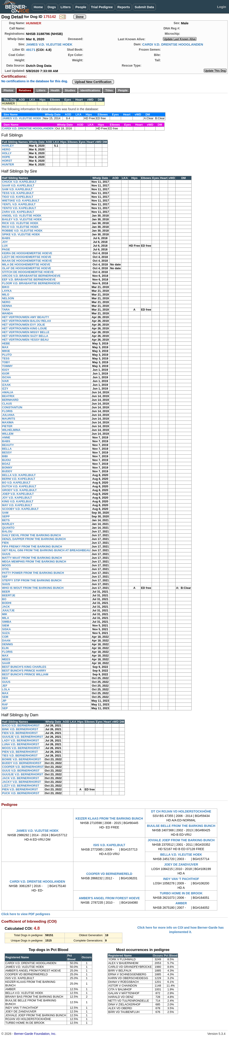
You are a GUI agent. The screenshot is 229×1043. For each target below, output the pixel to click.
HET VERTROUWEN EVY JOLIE (23, 324)
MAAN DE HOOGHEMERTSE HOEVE (27, 260)
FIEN (5, 542)
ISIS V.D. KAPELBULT (109, 845)
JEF (4, 685)
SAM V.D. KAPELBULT (17, 189)
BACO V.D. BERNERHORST (21, 725)
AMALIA (7, 392)
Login (221, 7)
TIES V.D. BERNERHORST (20, 755)
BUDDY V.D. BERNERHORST (21, 763)
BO (4, 599)
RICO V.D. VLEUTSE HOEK (20, 227)
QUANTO (8, 527)
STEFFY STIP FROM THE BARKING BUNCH (31, 580)
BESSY (7, 452)
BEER (6, 591)
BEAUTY (8, 445)
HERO (6, 149)
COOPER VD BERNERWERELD (109, 874)
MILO (5, 294)
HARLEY (8, 145)
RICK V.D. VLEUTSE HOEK (20, 223)
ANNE (6, 437)
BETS (6, 520)
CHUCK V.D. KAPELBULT (19, 181)
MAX (5, 347)
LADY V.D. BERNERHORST (20, 740)
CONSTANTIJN (12, 407)
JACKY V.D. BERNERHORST (21, 782)
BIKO (5, 287)
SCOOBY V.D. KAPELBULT (20, 509)
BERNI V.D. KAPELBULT (18, 478)
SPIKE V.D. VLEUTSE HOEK (21, 234)
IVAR (5, 381)
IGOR (5, 373)
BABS (6, 238)
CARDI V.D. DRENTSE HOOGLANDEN (172, 44)
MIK (4, 614)
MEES (6, 659)
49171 (30, 50)
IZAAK (6, 384)
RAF (5, 704)
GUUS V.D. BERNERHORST (20, 770)
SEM (5, 697)
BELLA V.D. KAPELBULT (19, 475)
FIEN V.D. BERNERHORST (20, 733)
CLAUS (7, 403)
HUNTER (8, 164)
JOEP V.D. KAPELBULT (18, 494)
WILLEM (7, 433)
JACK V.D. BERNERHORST (20, 778)
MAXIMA (8, 422)
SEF (5, 576)
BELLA (7, 448)
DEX (5, 678)
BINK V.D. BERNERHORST (20, 729)
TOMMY (7, 366)
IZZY (5, 388)
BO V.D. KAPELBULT (16, 482)
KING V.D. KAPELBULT (17, 501)
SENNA (7, 305)
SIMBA (6, 621)
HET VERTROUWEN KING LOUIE (24, 328)
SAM (5, 512)
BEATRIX (8, 396)
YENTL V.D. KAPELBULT (18, 204)
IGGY (5, 369)
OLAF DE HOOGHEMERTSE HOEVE (26, 268)
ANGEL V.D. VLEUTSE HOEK (21, 215)
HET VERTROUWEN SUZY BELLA (25, 336)
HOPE (6, 157)
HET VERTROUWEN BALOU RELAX (26, 321)
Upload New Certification (93, 82)
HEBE (6, 343)
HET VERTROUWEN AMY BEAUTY (25, 317)
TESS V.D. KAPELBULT (18, 193)
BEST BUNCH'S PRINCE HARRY (24, 670)
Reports (123, 7)
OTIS (5, 569)
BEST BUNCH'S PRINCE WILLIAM (25, 674)
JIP (4, 700)
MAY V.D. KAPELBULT (17, 505)
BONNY (7, 467)
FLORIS (7, 411)
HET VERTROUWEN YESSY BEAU (25, 339)
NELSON (8, 298)
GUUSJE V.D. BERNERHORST (22, 736)
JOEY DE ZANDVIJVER (181, 864)
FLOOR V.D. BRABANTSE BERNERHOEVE (31, 283)
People (80, 7)
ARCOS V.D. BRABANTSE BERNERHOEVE (31, 275)
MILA (5, 618)
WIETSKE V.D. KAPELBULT (20, 200)
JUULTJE (8, 610)
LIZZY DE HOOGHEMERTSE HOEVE (26, 257)
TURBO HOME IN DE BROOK (181, 893)
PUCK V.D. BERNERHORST (20, 793)
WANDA (7, 313)
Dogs (52, 7)
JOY (5, 242)
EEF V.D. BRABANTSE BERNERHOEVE (29, 279)
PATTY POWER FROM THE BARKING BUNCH (33, 572)
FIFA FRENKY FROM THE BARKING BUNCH (32, 546)
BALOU (7, 531)
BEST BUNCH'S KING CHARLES (24, 666)
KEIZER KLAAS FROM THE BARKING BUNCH (109, 818)
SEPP (6, 516)
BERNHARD (10, 399)
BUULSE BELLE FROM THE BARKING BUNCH (181, 826)
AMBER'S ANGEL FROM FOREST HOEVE (109, 898)
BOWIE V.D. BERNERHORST (21, 759)
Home (38, 7)
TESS (6, 358)
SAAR (6, 663)
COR (5, 636)
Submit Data (144, 7)
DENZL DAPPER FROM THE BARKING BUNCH (34, 539)
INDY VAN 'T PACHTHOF (181, 879)
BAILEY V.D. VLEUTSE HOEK (22, 219)
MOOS (6, 565)
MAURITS (8, 418)
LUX (5, 245)
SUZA (6, 633)
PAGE (6, 249)
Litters (66, 7)
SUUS (6, 584)
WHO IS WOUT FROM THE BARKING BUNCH (32, 588)
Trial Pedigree (102, 7)
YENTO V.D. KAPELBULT (19, 208)
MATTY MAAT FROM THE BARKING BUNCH (32, 557)
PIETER (7, 426)
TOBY (6, 362)
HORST (7, 160)
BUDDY (7, 471)
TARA (6, 309)
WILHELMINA (11, 430)
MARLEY (8, 524)
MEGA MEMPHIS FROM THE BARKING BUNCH (34, 561)
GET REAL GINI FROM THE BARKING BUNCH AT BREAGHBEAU (46, 550)
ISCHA (6, 377)
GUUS (6, 554)
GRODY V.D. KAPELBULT (19, 490)
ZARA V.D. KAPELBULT (18, 211)
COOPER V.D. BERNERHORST (23, 766)
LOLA (6, 689)
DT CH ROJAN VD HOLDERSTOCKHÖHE (181, 811)
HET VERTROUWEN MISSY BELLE (25, 332)
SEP (5, 708)
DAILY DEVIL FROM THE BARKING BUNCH (31, 535)
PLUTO (7, 354)
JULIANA (8, 415)
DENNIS (7, 644)
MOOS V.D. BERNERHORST (21, 748)
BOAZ (6, 463)
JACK (6, 606)
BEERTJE (8, 595)
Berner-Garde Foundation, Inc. (35, 1033)
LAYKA (7, 290)
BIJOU (6, 460)
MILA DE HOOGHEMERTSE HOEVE (26, 264)
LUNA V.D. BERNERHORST (20, 744)
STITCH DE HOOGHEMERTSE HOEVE (28, 272)
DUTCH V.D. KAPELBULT (19, 486)
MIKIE (6, 351)
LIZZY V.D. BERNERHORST (20, 785)
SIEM (5, 625)
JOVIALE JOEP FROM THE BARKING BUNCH (181, 840)
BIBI (5, 456)
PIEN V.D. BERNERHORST (20, 751)
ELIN (5, 648)
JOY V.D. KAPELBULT (17, 497)
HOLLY (7, 153)
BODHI (6, 603)
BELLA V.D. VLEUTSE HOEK (181, 854)
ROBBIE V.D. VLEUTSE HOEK (22, 230)
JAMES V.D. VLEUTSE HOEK (49, 44)
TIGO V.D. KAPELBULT (17, 196)
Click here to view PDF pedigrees (25, 914)
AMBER (181, 903)
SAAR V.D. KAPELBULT (18, 185)
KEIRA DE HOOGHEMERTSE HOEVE (27, 253)
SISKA (6, 629)
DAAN (6, 640)
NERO (6, 302)
